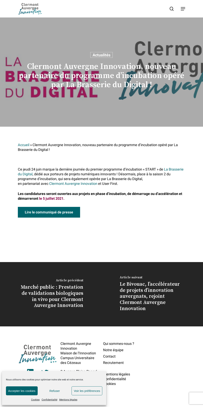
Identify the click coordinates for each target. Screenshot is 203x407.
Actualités (101, 55)
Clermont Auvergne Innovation (73, 183)
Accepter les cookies (21, 391)
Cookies (35, 399)
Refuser (54, 391)
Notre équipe (113, 350)
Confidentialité (49, 399)
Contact (109, 356)
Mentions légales (68, 399)
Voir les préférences (87, 391)
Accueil (23, 145)
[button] (183, 9)
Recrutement (113, 363)
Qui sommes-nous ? (118, 343)
